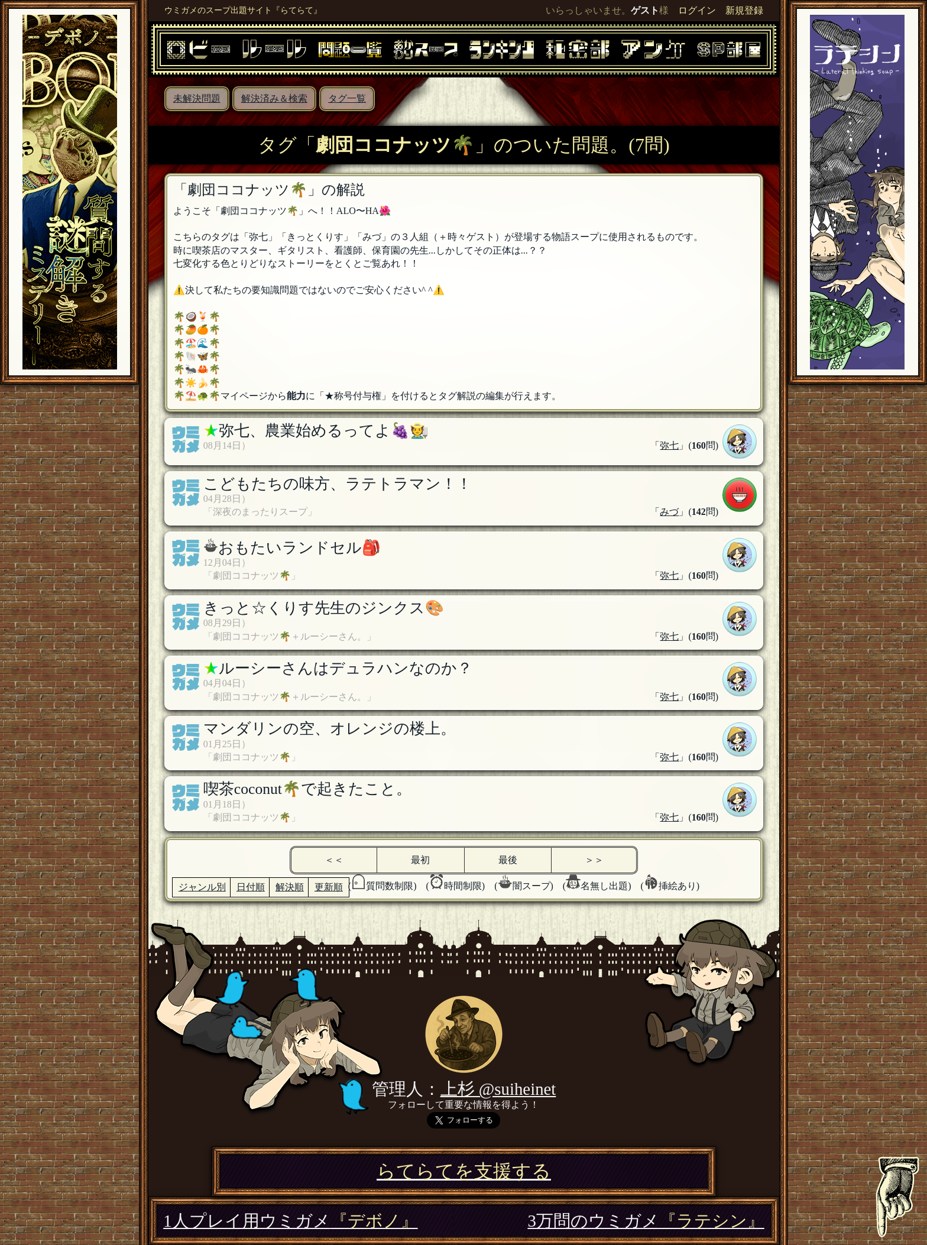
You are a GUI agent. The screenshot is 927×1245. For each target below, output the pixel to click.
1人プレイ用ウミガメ (290, 1220)
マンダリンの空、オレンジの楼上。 (329, 728)
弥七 (669, 445)
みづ (669, 512)
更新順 (329, 887)
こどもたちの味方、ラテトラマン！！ (337, 483)
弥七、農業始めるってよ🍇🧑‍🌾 (324, 430)
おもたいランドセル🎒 (299, 547)
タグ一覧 (347, 98)
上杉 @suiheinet (498, 1088)
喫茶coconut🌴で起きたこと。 (307, 788)
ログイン (697, 10)
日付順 (250, 887)
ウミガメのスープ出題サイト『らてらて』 (243, 10)
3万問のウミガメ (645, 1220)
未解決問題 (197, 98)
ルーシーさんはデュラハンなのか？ (345, 668)
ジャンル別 (202, 887)
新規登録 (744, 10)
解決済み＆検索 (274, 98)
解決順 (289, 887)
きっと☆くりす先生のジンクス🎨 (323, 608)
